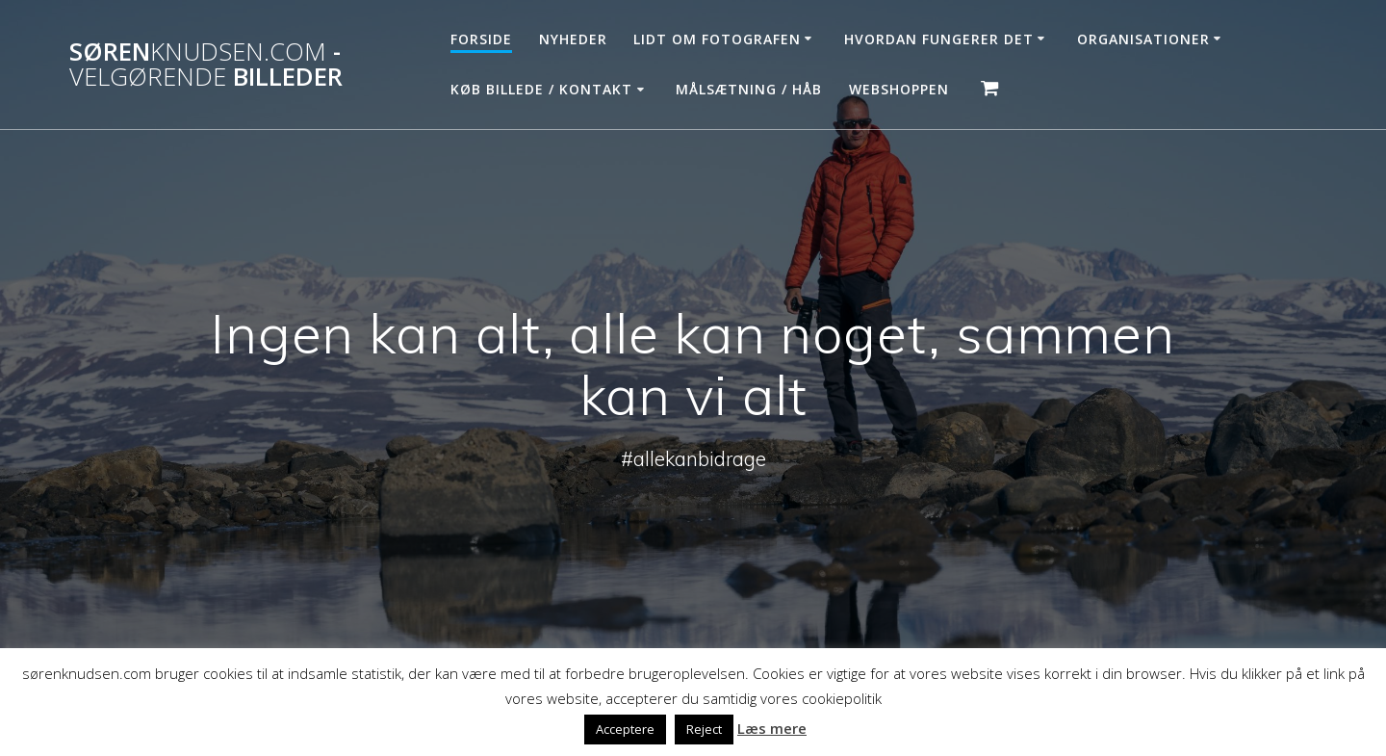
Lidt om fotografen (717, 39)
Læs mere (772, 728)
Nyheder (573, 39)
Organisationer (1143, 39)
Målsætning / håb (749, 89)
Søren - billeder (206, 64)
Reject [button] (704, 729)
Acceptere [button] (625, 729)
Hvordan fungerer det (939, 39)
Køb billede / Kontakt (541, 89)
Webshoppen (899, 89)
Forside (481, 39)
